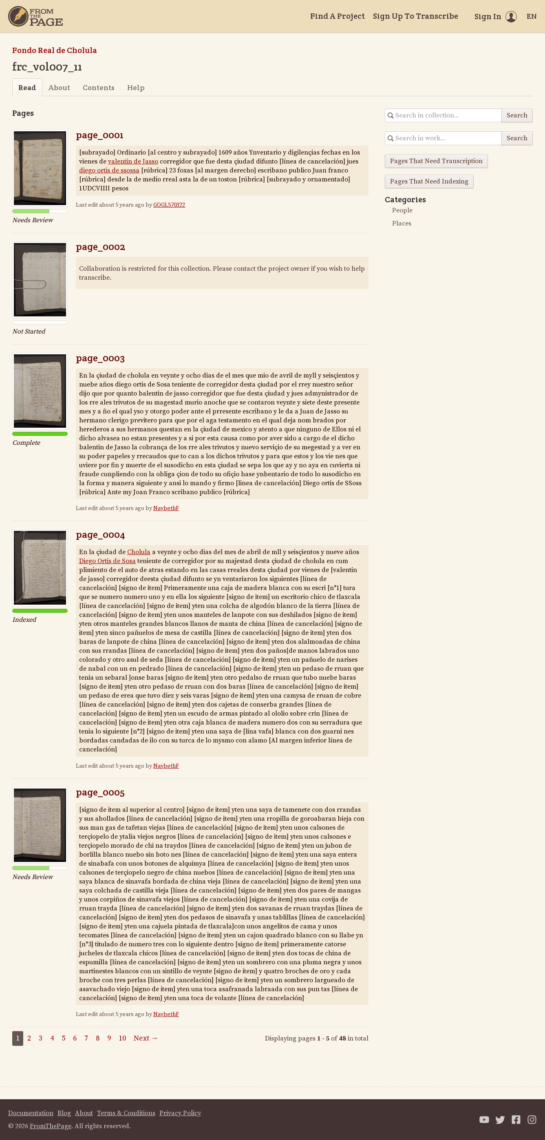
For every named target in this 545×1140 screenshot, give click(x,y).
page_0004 (100, 534)
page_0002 (100, 246)
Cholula (138, 552)
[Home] (35, 16)
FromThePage (50, 1126)
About (59, 87)
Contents (99, 87)
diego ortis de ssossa (109, 170)
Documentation (30, 1113)
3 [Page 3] (40, 1038)
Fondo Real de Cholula (54, 50)
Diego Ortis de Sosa (107, 561)
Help (136, 87)
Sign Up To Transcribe (415, 16)
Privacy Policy (180, 1113)
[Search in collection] (443, 115)
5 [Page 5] (63, 1038)
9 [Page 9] (109, 1038)
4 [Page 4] (52, 1038)
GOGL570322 (169, 205)
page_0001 (100, 134)
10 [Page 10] (122, 1038)
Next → (146, 1038)
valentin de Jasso (133, 161)
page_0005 (100, 792)
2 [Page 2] (29, 1038)
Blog (64, 1113)
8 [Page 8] (97, 1038)
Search (517, 115)
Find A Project (337, 16)
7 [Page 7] (86, 1038)
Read (27, 87)
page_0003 (100, 357)
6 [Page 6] (75, 1038)
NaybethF (166, 508)
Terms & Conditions (126, 1113)
